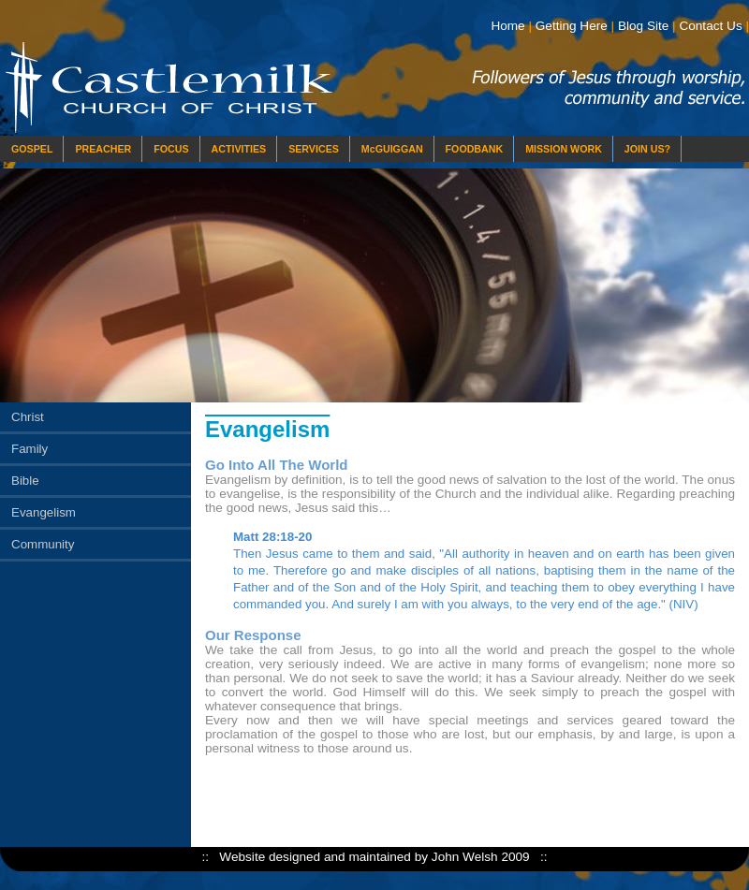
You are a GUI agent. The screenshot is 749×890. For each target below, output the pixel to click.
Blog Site (643, 26)
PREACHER (103, 148)
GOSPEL (31, 148)
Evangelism (43, 512)
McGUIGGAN (392, 148)
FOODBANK (475, 148)
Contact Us (710, 26)
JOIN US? (647, 148)
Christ (27, 417)
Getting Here (572, 26)
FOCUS (171, 148)
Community (42, 544)
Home (507, 26)
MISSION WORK (563, 148)
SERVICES (313, 148)
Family (29, 449)
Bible (25, 481)
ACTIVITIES (239, 148)
